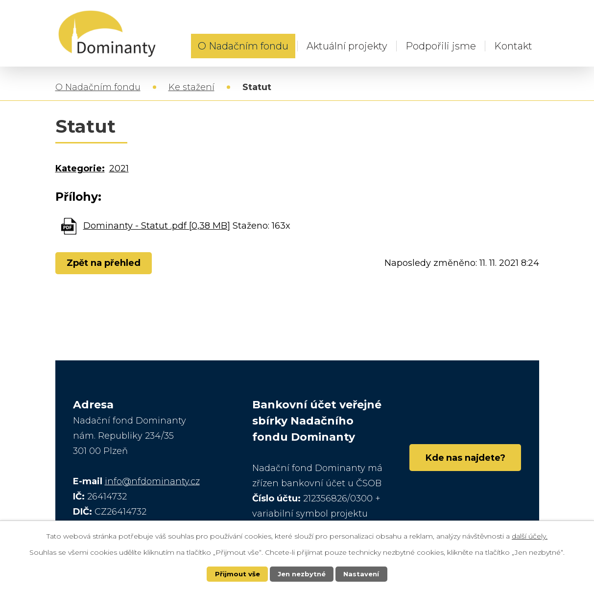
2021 (119, 169)
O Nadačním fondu (243, 46)
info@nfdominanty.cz (152, 482)
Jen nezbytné (301, 573)
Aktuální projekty (347, 46)
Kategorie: (80, 169)
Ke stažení (191, 88)
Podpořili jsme (440, 46)
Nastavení (363, 573)
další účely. (529, 535)
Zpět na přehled (106, 264)
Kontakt (513, 46)
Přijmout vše (235, 573)
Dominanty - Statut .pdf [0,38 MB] (156, 226)
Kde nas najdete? (460, 461)
